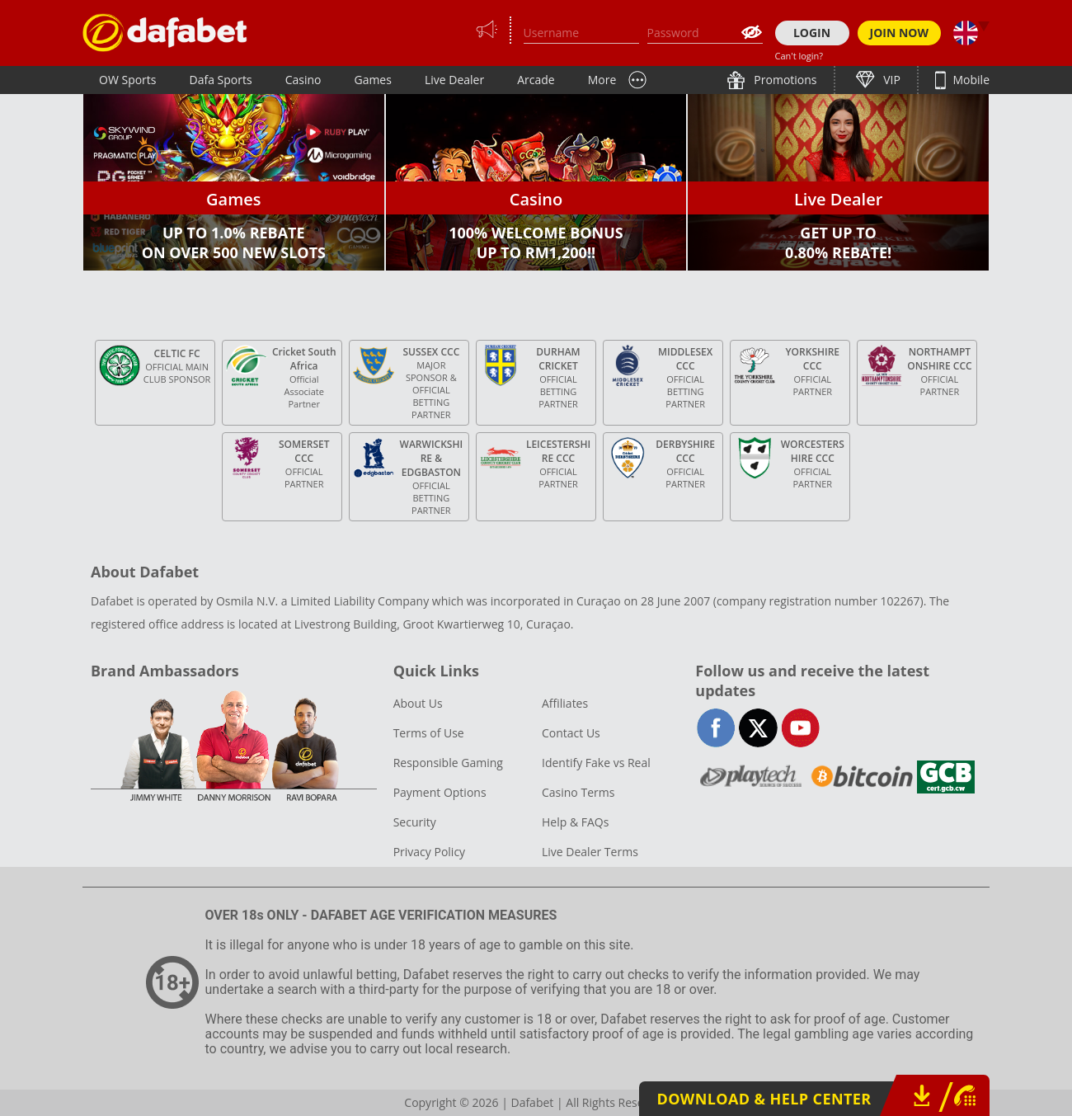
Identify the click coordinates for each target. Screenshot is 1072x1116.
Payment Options (440, 792)
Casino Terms (578, 792)
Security (414, 822)
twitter (758, 728)
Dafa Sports (221, 79)
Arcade (536, 79)
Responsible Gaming (448, 762)
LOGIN (811, 32)
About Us (418, 703)
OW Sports (128, 79)
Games (372, 79)
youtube (800, 728)
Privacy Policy (429, 851)
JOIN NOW (899, 32)
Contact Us (571, 733)
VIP (890, 79)
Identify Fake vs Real (596, 762)
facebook (716, 728)
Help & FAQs (575, 822)
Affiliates (565, 703)
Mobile (970, 79)
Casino (303, 79)
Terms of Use (428, 733)
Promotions (784, 79)
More (602, 79)
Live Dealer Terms (590, 851)
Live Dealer (454, 79)
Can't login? (799, 55)
